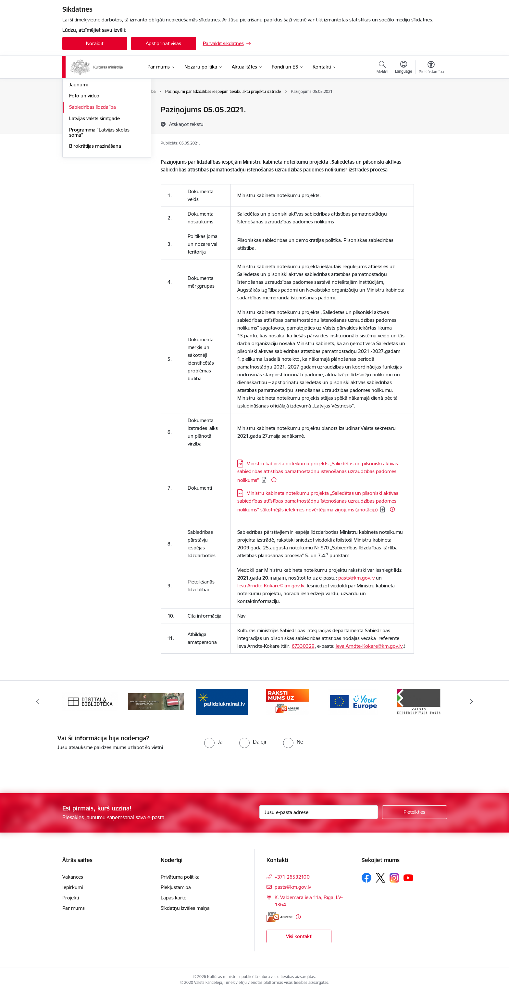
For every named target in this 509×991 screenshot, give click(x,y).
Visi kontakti (299, 935)
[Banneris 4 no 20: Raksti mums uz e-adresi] (287, 700)
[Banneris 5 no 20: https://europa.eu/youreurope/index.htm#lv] (353, 700)
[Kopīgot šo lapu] (431, 123)
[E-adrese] (279, 915)
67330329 (303, 646)
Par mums (73, 907)
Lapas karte (173, 896)
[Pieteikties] (414, 811)
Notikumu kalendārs (91, 110)
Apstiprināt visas (163, 43)
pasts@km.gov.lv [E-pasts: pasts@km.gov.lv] (293, 886)
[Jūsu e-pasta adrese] (318, 811)
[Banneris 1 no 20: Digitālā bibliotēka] (90, 700)
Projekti (70, 896)
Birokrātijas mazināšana (95, 216)
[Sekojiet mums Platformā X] (380, 876)
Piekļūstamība (176, 886)
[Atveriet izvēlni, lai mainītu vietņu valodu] (404, 67)
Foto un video (84, 166)
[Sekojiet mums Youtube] (408, 876)
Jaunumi (78, 154)
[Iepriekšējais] (37, 700)
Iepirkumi (72, 886)
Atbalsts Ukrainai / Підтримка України (101, 124)
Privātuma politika (180, 875)
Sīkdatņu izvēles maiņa (185, 907)
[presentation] (54, 768)
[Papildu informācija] (273, 479)
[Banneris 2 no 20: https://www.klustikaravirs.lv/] (156, 700)
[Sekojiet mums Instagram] (394, 876)
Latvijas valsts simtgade (94, 188)
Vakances (72, 875)
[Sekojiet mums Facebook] (366, 876)
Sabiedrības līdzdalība (92, 177)
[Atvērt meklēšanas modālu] (382, 68)
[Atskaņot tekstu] (186, 124)
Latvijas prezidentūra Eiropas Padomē (100, 140)
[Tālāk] (471, 700)
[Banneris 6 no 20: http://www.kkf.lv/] (419, 700)
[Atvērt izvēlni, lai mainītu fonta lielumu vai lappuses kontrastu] (431, 68)
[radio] (213, 740)
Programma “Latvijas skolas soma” (99, 202)
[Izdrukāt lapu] (431, 107)
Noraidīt (94, 43)
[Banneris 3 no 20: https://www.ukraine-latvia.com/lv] (222, 700)
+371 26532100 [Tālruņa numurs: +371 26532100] (292, 875)
